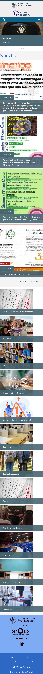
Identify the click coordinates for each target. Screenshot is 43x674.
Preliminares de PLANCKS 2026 (16, 274)
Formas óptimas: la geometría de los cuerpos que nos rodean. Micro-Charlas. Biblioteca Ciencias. (20, 162)
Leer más (6, 42)
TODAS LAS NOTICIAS (29, 281)
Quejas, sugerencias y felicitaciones (23, 658)
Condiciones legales (30, 662)
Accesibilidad (15, 662)
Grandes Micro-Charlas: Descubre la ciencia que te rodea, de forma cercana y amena (21, 218)
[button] (19, 48)
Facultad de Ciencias (25, 626)
